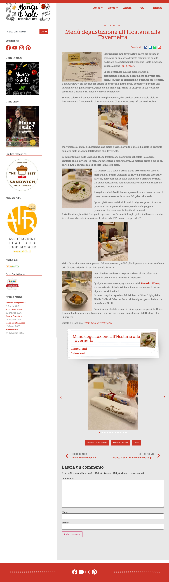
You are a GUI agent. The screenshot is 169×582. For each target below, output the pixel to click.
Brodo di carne (12, 329)
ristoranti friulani (120, 443)
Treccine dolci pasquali (15, 302)
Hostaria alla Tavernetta (98, 323)
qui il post (128, 65)
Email (65, 523)
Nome (65, 512)
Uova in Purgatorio (14, 316)
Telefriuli (157, 7)
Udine (136, 443)
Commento (68, 478)
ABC (143, 8)
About (98, 8)
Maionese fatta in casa (15, 323)
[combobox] (22, 31)
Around (128, 8)
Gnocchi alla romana (15, 309)
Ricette (113, 8)
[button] (145, 47)
